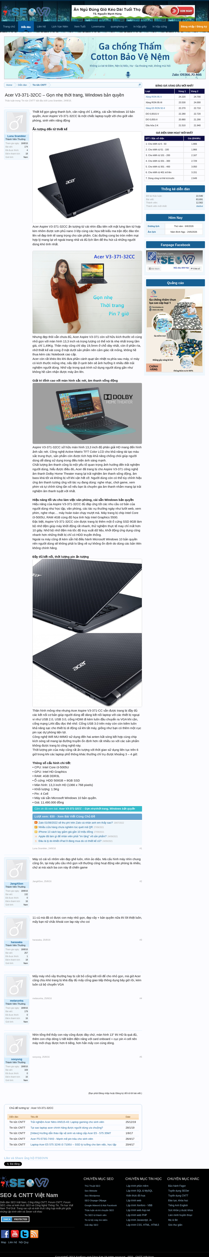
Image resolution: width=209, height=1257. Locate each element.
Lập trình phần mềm (137, 1185)
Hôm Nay (175, 217)
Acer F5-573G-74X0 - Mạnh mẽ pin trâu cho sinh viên (61, 1138)
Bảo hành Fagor (177, 1185)
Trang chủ (9, 26)
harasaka (16, 942)
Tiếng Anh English (178, 1205)
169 (26, 1070)
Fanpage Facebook (175, 245)
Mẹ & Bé (173, 1220)
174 (26, 147)
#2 (141, 881)
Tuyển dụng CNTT (178, 1195)
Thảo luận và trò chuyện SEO (99, 1210)
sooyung (16, 1059)
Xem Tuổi (79, 26)
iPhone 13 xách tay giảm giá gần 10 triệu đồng (66, 831)
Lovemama (98, 26)
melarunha (16, 1000)
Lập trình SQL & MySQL (139, 1190)
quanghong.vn (119, 26)
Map (3, 1242)
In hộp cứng (160, 26)
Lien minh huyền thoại (180, 1215)
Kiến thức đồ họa (135, 1195)
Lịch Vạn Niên (60, 26)
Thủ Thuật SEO (92, 1186)
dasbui (199, 206)
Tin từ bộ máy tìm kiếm (96, 1220)
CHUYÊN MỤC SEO (98, 1179)
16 (27, 901)
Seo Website (91, 1191)
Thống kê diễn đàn (175, 189)
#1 (141, 848)
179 (26, 1011)
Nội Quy (24, 1242)
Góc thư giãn (175, 1224)
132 (26, 894)
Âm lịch (152, 232)
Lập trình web (133, 1200)
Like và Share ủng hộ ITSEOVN (26, 1158)
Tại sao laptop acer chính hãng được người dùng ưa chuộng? (66, 1127)
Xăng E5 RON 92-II (155, 108)
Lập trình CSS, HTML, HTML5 (142, 1224)
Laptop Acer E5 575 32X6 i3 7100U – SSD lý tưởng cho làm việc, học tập (73, 1144)
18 (27, 154)
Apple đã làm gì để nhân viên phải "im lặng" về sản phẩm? (73, 836)
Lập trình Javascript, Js (139, 1220)
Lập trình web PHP (136, 1215)
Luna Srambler (55, 100)
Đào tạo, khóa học (178, 1200)
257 (26, 953)
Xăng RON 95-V (154, 97)
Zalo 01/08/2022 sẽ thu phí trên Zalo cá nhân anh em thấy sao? (76, 822)
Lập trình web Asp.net (138, 1210)
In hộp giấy (140, 26)
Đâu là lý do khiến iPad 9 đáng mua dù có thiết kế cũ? (70, 840)
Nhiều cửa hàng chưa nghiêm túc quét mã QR (66, 827)
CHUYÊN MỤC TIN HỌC (143, 1179)
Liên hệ (41, 26)
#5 (141, 1057)
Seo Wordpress (92, 1195)
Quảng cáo (175, 283)
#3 (141, 940)
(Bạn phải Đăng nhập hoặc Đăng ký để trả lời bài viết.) (115, 1093)
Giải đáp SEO (91, 1225)
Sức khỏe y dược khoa (180, 1210)
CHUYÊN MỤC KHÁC (183, 1179)
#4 (141, 998)
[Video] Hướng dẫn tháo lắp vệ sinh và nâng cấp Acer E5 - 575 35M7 (70, 1133)
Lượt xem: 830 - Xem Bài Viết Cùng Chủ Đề (64, 816)
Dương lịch (153, 226)
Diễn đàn (26, 27)
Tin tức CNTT (28, 100)
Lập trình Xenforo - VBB (139, 1205)
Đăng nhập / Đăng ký (194, 26)
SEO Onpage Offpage (95, 1200)
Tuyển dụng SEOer (178, 1190)
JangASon (16, 883)
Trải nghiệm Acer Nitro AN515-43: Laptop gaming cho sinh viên (67, 1121)
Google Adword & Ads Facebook (101, 1205)
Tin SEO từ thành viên (96, 1215)
